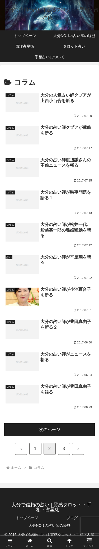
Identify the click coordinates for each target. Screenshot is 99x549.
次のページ (49, 429)
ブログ (72, 518)
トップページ (27, 518)
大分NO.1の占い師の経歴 (49, 525)
